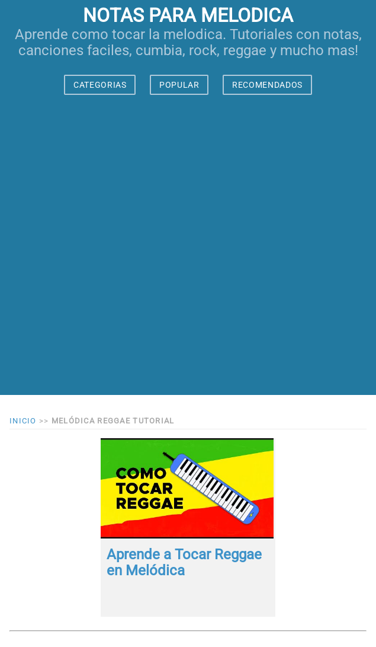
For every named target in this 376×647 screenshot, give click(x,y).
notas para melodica (188, 15)
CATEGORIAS (100, 85)
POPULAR (179, 85)
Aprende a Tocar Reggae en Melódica (184, 562)
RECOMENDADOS (267, 85)
